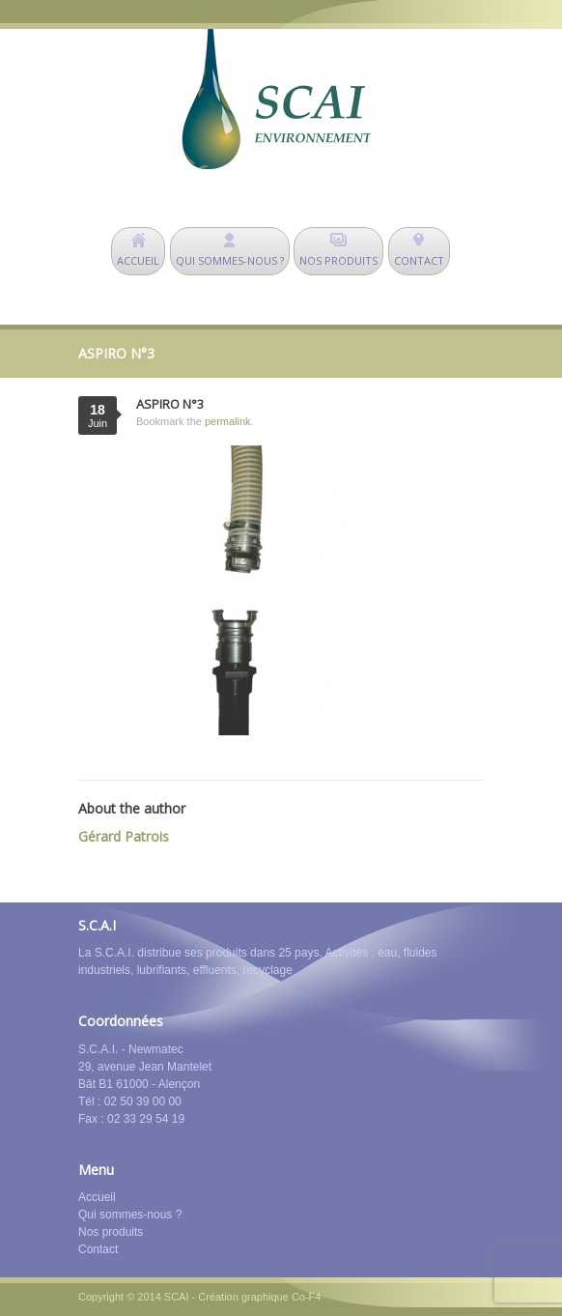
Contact (98, 1249)
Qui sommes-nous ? (130, 1214)
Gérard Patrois (123, 836)
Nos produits (110, 1232)
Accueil (97, 1197)
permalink (228, 421)
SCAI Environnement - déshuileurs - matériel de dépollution (276, 99)
